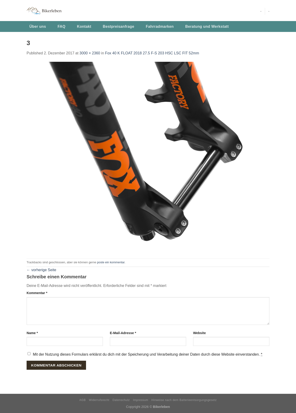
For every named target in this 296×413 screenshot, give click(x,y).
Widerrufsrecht (99, 400)
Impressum (140, 400)
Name (32, 333)
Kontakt (84, 26)
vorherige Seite (41, 270)
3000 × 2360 (90, 53)
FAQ (61, 26)
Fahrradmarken (160, 26)
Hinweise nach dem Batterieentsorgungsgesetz (184, 400)
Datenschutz (121, 400)
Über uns (37, 26)
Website (199, 333)
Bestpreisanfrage (118, 26)
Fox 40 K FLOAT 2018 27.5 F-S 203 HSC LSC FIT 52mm (152, 53)
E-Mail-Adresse (123, 333)
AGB (82, 400)
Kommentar (37, 293)
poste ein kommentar (111, 262)
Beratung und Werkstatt (207, 26)
